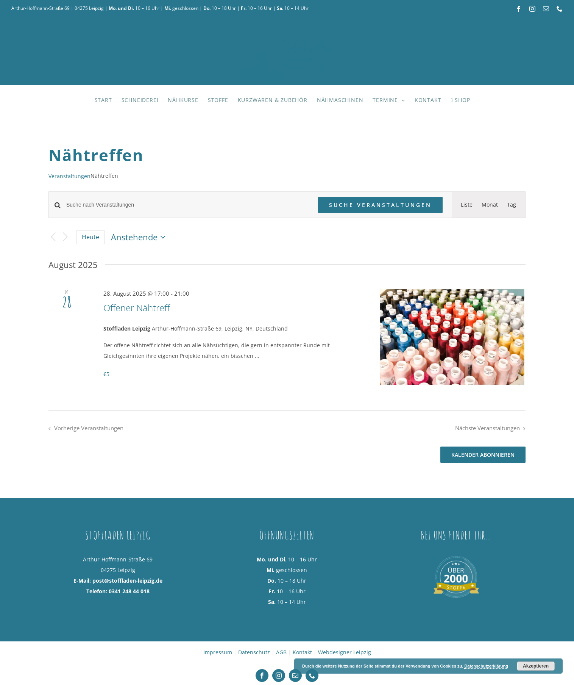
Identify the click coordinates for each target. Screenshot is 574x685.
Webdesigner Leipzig (344, 652)
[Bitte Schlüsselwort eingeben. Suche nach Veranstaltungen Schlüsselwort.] (187, 205)
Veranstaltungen (69, 176)
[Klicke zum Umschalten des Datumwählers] (140, 237)
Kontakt (302, 652)
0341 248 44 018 (129, 591)
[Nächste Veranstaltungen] (65, 237)
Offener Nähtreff (136, 307)
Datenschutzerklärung (486, 666)
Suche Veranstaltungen (380, 204)
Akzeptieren (536, 666)
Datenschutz (254, 652)
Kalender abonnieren (483, 454)
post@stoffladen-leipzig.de (127, 580)
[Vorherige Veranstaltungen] (53, 237)
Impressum (217, 652)
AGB (281, 652)
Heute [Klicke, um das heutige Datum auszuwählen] (90, 237)
